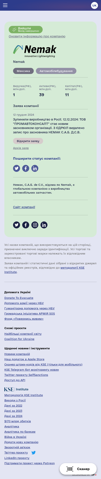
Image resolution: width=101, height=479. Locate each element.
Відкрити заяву (28, 140)
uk (94, 5)
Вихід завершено (28, 29)
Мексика (23, 70)
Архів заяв (21, 147)
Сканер (83, 469)
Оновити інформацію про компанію (37, 36)
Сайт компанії (24, 207)
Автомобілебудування (56, 70)
